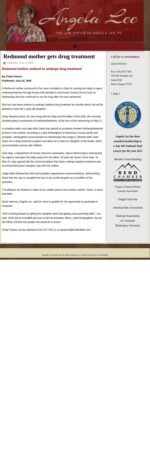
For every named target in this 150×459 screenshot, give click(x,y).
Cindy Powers (13, 76)
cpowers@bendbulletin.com (75, 229)
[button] (75, 46)
